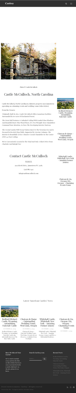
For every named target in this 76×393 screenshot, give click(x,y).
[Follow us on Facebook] (74, 387)
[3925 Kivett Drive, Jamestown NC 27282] (28, 249)
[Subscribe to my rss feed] (67, 387)
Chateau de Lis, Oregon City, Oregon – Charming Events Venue (65, 182)
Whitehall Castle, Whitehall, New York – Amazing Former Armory (65, 159)
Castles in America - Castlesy (17, 386)
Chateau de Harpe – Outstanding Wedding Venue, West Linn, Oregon (65, 136)
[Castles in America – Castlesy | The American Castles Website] (9, 3)
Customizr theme (29, 389)
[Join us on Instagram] (70, 387)
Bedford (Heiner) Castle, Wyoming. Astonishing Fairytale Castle (66, 114)
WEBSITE (28, 161)
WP (10, 389)
